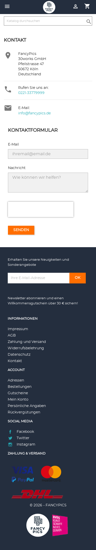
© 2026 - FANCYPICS (48, 505)
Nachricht (17, 168)
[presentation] (40, 209)
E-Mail (13, 144)
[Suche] (48, 21)
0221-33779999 (31, 93)
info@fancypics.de (34, 113)
